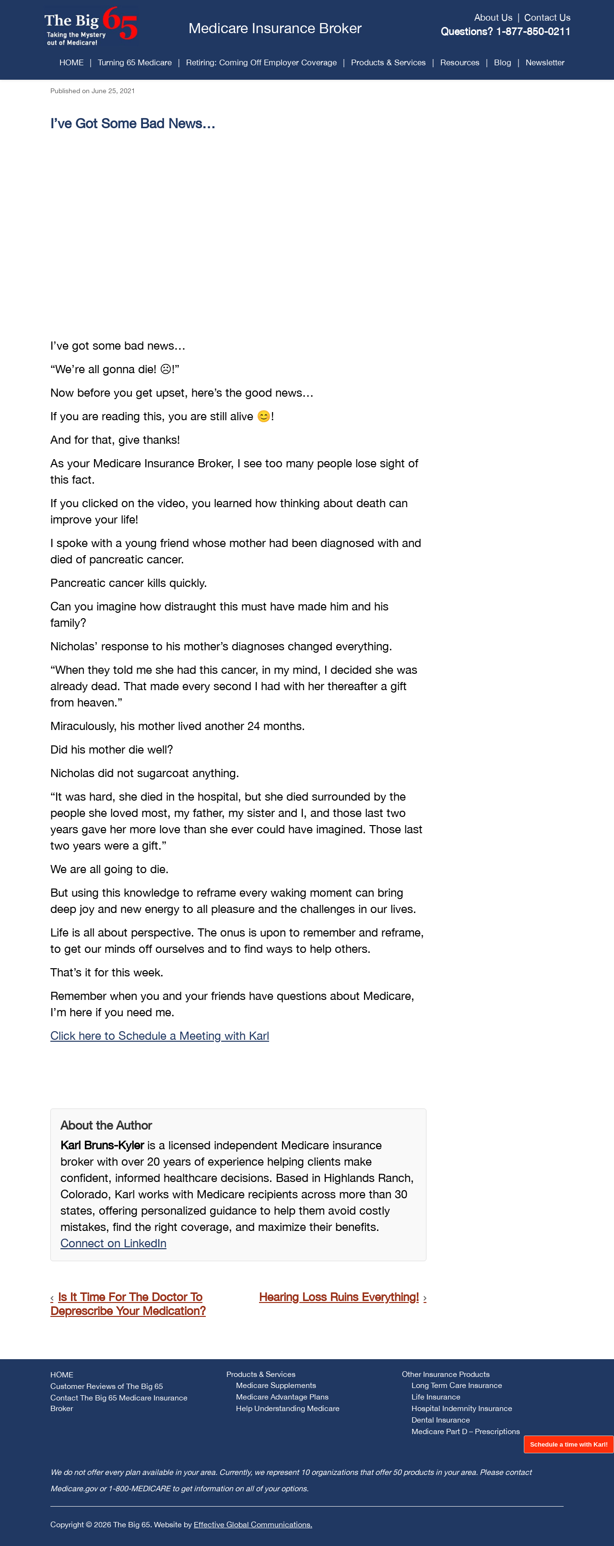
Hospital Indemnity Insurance (462, 1408)
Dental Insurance (441, 1419)
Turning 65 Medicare (135, 62)
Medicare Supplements (276, 1385)
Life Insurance (436, 1396)
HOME (71, 62)
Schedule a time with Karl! (569, 1444)
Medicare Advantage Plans (282, 1396)
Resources (460, 62)
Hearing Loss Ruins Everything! (339, 1296)
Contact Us (547, 17)
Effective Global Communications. (253, 1524)
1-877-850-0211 (533, 31)
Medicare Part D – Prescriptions (466, 1431)
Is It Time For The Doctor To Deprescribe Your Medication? (128, 1303)
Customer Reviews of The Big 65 (106, 1386)
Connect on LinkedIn (113, 1243)
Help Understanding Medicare (288, 1408)
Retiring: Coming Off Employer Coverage (261, 62)
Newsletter (545, 62)
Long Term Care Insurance (457, 1385)
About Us (493, 17)
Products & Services (388, 62)
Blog (502, 62)
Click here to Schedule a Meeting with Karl (159, 1035)
